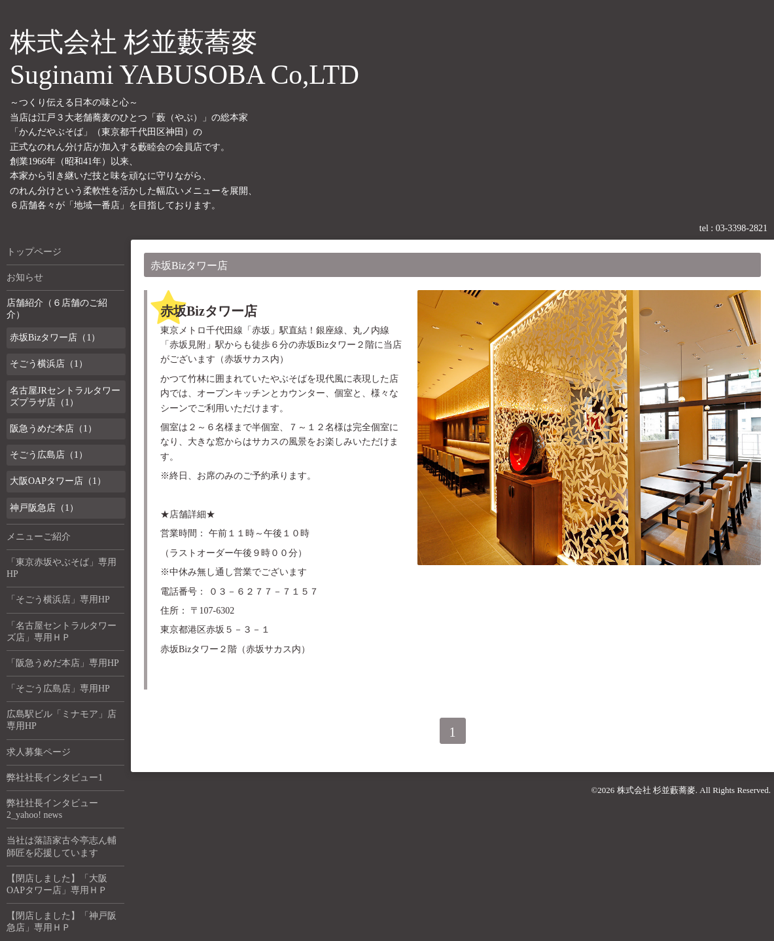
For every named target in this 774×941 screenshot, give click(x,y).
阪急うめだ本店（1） (53, 429)
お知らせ (25, 277)
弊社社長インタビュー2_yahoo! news (52, 809)
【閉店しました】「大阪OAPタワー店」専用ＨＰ (57, 884)
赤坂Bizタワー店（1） (55, 337)
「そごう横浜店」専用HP (58, 599)
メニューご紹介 (39, 537)
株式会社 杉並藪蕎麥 (656, 790)
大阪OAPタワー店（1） (58, 481)
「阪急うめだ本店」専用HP (63, 663)
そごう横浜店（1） (49, 364)
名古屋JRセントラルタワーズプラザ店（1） (65, 396)
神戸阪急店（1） (44, 508)
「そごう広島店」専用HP (58, 688)
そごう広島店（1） (49, 455)
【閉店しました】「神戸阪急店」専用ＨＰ (61, 921)
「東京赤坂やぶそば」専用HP (61, 568)
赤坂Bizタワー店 (208, 311)
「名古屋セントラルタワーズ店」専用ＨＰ (61, 631)
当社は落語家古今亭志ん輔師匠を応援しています (61, 846)
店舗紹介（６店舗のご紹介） (57, 309)
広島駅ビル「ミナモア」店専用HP (61, 720)
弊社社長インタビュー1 (55, 778)
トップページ (34, 252)
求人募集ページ (39, 752)
